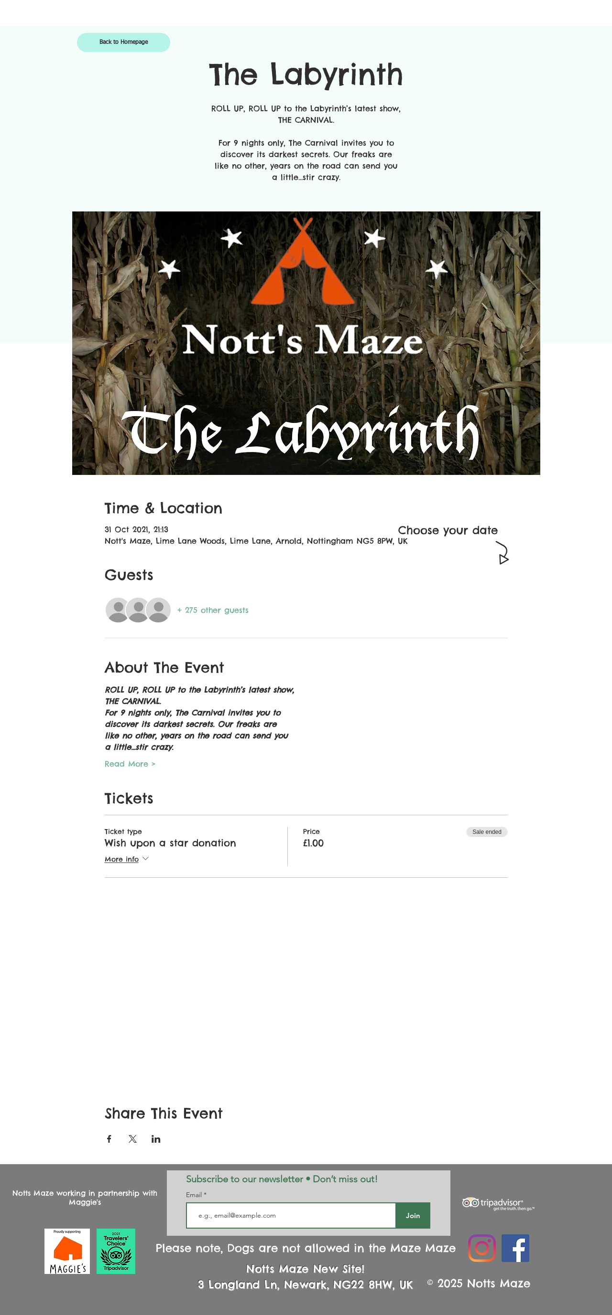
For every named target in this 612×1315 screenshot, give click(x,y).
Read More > (130, 763)
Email (195, 1194)
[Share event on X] (132, 1139)
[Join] (412, 1215)
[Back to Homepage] (123, 42)
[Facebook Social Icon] (515, 1248)
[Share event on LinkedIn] (156, 1139)
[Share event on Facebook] (109, 1139)
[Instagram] (482, 1248)
